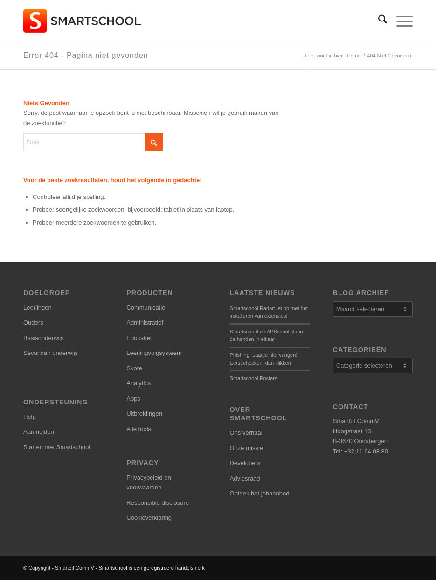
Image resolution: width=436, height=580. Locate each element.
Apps (133, 398)
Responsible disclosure (157, 502)
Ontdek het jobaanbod (260, 493)
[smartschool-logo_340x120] (82, 21)
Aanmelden (38, 431)
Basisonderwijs (43, 337)
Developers (245, 463)
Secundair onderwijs (50, 352)
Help (29, 416)
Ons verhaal (246, 432)
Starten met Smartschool (56, 447)
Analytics (138, 383)
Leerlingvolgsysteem (154, 352)
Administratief (144, 322)
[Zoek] (378, 21)
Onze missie (246, 448)
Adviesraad (245, 478)
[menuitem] (378, 21)
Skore (134, 368)
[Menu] (400, 21)
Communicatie (145, 307)
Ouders (33, 322)
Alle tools (138, 428)
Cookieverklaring (149, 517)
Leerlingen (37, 307)
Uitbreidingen (144, 413)
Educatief (139, 337)
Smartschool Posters (253, 378)
